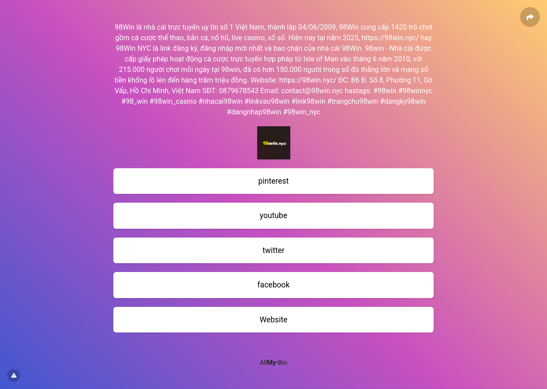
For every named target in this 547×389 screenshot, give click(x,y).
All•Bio (273, 362)
